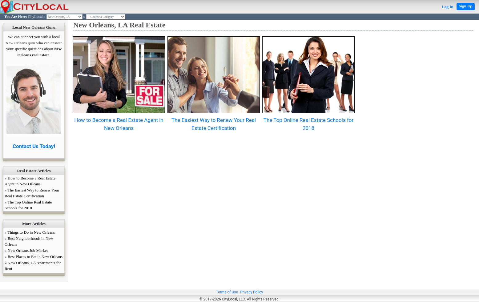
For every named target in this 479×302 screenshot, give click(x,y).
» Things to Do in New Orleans (30, 232)
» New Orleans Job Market (26, 250)
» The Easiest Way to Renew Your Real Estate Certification (32, 193)
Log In (447, 6)
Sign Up (465, 6)
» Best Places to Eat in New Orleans (33, 256)
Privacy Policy (251, 292)
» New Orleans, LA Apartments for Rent (33, 265)
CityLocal (35, 16)
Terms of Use (227, 292)
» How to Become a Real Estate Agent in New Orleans (30, 181)
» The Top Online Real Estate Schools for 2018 (28, 205)
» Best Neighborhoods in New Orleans (29, 241)
